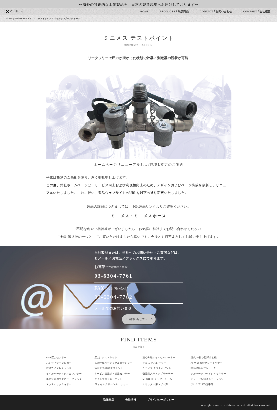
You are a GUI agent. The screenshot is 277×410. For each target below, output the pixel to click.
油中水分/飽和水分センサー (113, 368)
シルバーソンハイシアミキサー (211, 373)
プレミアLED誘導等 (204, 384)
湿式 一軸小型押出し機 (206, 357)
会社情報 (133, 399)
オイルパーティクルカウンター (67, 373)
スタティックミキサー (61, 384)
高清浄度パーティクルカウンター (116, 363)
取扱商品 (111, 399)
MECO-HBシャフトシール (160, 379)
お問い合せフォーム (142, 319)
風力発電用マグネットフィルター (68, 379)
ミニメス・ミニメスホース (141, 216)
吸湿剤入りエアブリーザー (160, 373)
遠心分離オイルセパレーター (161, 357)
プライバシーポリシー (163, 399)
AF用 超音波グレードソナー (209, 363)
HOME (147, 11)
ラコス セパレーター (157, 363)
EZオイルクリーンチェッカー (114, 384)
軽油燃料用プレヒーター (207, 368)
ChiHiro (19, 11)
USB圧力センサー (59, 357)
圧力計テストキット (108, 357)
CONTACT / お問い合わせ (219, 11)
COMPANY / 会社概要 (259, 11)
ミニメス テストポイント (159, 368)
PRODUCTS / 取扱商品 (176, 11)
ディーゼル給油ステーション (209, 379)
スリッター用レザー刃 (158, 384)
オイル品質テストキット (111, 379)
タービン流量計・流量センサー (115, 373)
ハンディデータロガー (61, 363)
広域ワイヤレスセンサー (63, 368)
